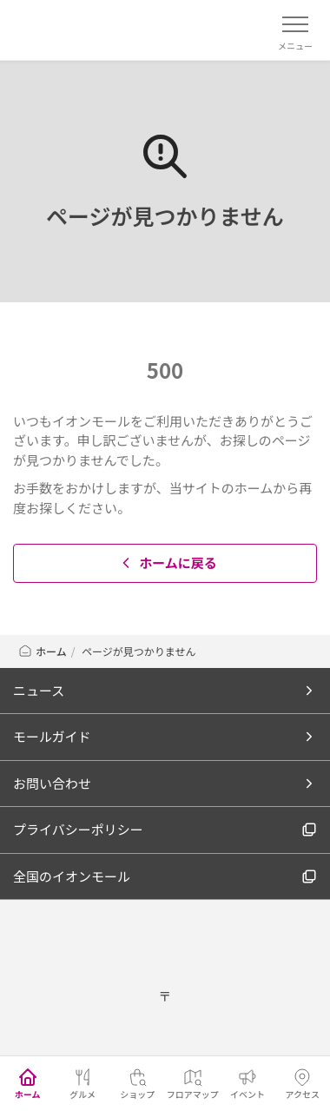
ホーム (42, 651)
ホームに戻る (167, 562)
